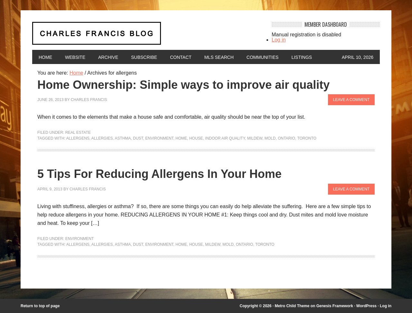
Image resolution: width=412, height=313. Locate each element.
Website (75, 57)
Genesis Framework (334, 306)
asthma (123, 138)
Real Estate (78, 132)
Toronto (306, 138)
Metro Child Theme (292, 306)
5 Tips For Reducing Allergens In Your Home (159, 173)
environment (159, 138)
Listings (301, 57)
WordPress (366, 306)
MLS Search (219, 57)
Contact (181, 57)
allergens (77, 138)
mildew (254, 138)
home (181, 138)
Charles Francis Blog (146, 36)
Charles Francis (89, 99)
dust (138, 138)
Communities (263, 57)
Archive (108, 57)
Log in (279, 39)
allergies (102, 138)
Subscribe (144, 57)
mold (270, 138)
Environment (79, 238)
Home (45, 57)
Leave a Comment (351, 99)
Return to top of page (40, 306)
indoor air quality (225, 138)
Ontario (286, 138)
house (196, 138)
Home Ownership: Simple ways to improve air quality (183, 84)
